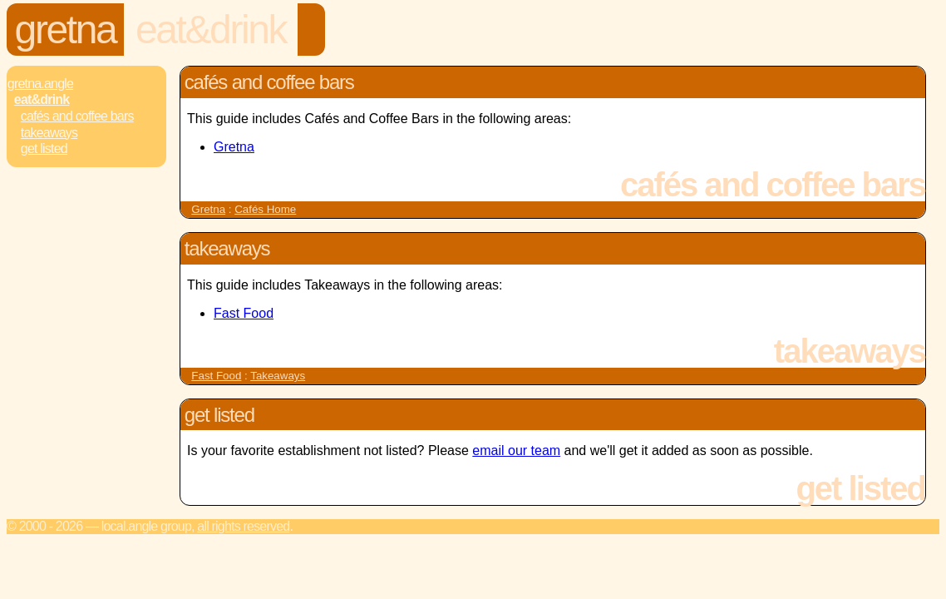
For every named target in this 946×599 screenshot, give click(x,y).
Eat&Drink (210, 29)
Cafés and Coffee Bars (77, 116)
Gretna (65, 29)
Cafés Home (265, 209)
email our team (516, 450)
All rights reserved (243, 526)
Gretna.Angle (40, 84)
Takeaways (49, 133)
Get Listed (44, 148)
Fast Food (243, 313)
